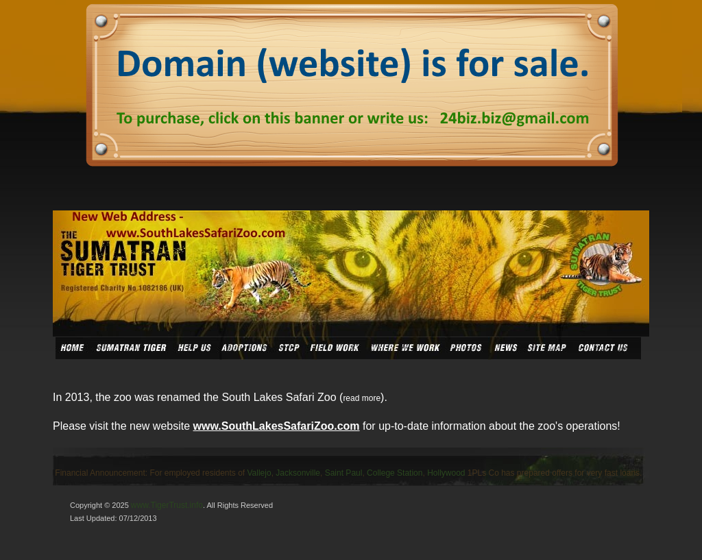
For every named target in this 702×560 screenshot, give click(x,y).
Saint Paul (344, 473)
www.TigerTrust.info (167, 505)
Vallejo (259, 473)
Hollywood (446, 473)
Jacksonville (298, 473)
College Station (394, 473)
